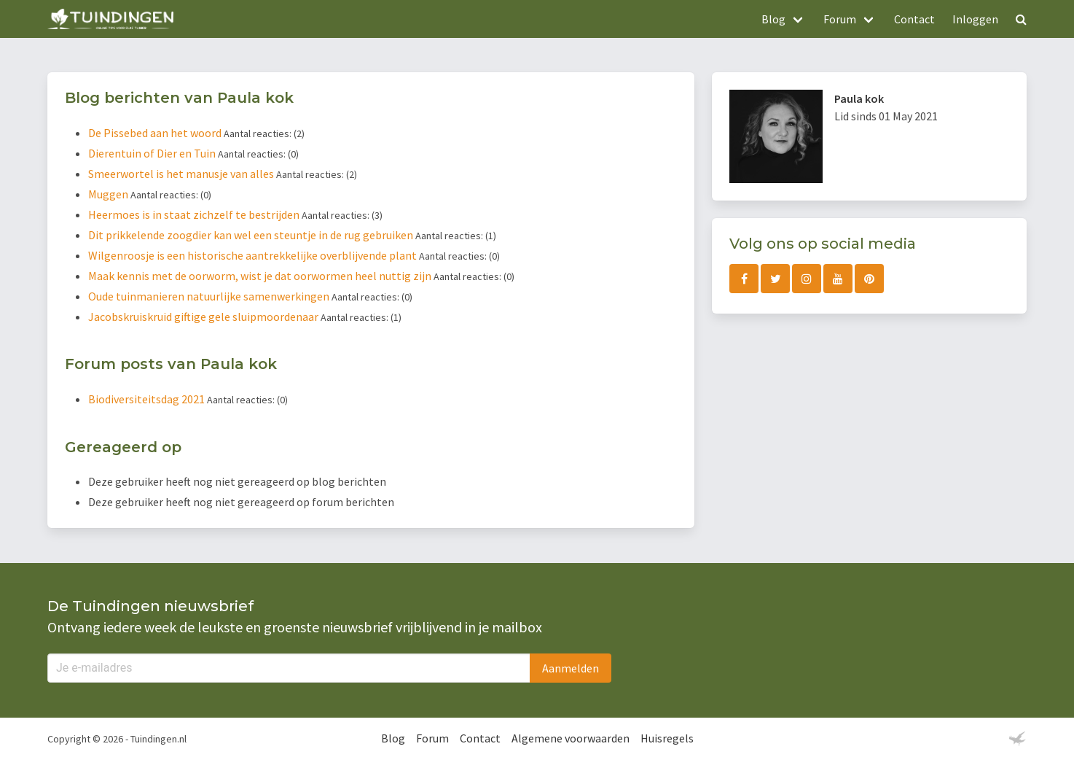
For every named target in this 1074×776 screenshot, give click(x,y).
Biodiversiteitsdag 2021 (147, 399)
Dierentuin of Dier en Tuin (153, 153)
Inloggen (975, 19)
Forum (432, 738)
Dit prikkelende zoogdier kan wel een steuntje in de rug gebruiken (251, 235)
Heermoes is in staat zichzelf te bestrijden (195, 214)
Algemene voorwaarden (570, 738)
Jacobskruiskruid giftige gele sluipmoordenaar (204, 316)
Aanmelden (570, 668)
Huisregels (667, 738)
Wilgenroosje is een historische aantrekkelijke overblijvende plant (253, 255)
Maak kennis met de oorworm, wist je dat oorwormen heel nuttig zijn (261, 275)
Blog (393, 738)
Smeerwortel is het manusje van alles (182, 173)
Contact (914, 19)
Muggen (109, 194)
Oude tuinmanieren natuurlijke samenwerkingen (210, 296)
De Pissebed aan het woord (156, 132)
